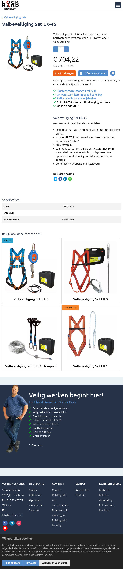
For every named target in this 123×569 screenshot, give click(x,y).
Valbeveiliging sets (15, 17)
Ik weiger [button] (31, 562)
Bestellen (104, 490)
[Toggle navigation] (118, 5)
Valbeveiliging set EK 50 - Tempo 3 (30, 366)
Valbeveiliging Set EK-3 (90, 299)
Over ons (36, 445)
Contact (56, 490)
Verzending (106, 500)
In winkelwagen (64, 73)
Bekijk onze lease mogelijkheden (76, 98)
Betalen (103, 495)
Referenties (82, 490)
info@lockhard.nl (12, 515)
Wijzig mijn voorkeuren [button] (55, 562)
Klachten (104, 510)
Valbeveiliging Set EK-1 (90, 366)
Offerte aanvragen (93, 73)
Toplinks (81, 495)
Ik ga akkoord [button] (12, 562)
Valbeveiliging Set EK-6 (30, 299)
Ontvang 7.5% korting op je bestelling (79, 94)
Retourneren (106, 505)
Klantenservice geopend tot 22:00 (77, 91)
